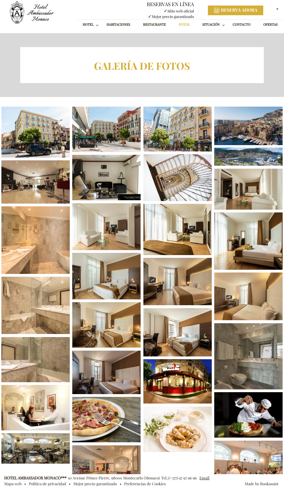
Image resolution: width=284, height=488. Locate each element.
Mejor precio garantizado (95, 483)
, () (114, 478)
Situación (211, 25)
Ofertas (270, 25)
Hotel (88, 25)
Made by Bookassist (261, 483)
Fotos (184, 25)
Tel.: (179, 478)
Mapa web (13, 483)
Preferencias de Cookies (145, 483)
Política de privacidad (47, 483)
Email (204, 478)
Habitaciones (118, 25)
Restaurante (154, 25)
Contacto (241, 25)
